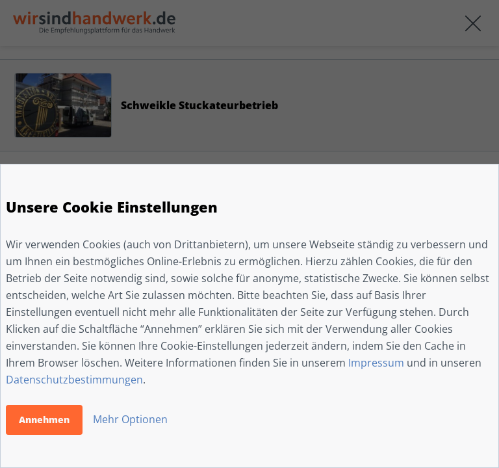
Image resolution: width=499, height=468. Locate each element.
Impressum (376, 363)
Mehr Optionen (130, 419)
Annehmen (44, 419)
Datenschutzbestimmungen (74, 379)
